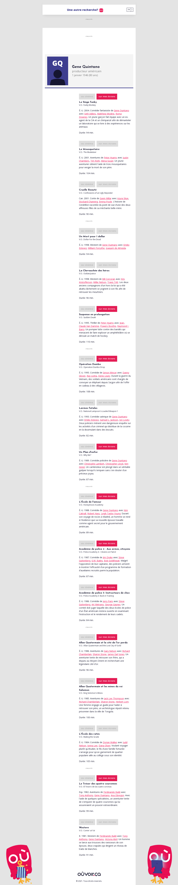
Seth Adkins (90, 113)
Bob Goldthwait (112, 560)
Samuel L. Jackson (109, 419)
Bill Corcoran (108, 278)
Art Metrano (98, 604)
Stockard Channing (88, 201)
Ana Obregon (117, 795)
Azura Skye (122, 198)
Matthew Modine (105, 113)
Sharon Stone (99, 654)
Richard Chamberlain (89, 701)
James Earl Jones (116, 654)
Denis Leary (104, 375)
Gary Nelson (110, 651)
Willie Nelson (99, 282)
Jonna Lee (92, 745)
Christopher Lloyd (114, 463)
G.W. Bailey (97, 560)
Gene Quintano (121, 110)
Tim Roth (95, 160)
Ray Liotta (92, 375)
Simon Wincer (110, 372)
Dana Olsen (104, 745)
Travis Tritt (112, 282)
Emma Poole (105, 201)
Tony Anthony (86, 795)
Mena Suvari (107, 160)
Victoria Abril (111, 839)
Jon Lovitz (124, 419)
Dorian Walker (110, 742)
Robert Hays (93, 513)
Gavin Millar (105, 198)
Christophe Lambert (94, 463)
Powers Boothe (108, 326)
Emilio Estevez (91, 419)
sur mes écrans (107, 96)
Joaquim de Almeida (116, 248)
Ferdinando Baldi (112, 792)
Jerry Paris (108, 601)
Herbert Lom (122, 701)
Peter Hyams (110, 157)
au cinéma (87, 96)
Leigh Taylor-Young (111, 513)
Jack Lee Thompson (114, 698)
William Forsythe (96, 248)
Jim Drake (108, 557)
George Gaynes (113, 604)
